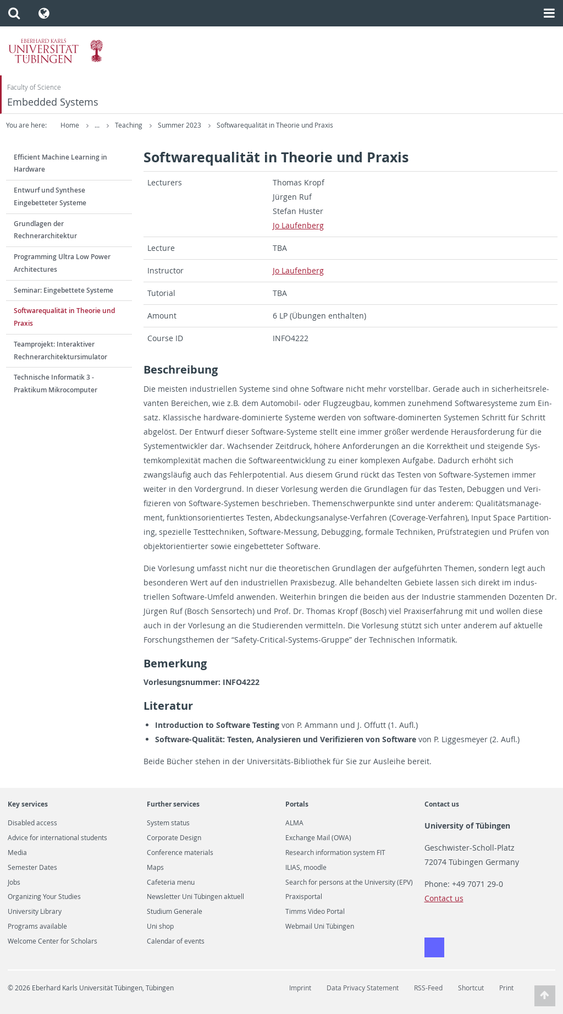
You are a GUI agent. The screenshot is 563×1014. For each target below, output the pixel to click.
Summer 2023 (256, 125)
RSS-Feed (428, 988)
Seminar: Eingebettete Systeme (63, 290)
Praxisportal (303, 896)
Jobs (14, 882)
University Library (35, 911)
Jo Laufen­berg (298, 225)
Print (506, 988)
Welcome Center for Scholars (52, 941)
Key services (28, 804)
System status (168, 823)
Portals (296, 804)
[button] (14, 13)
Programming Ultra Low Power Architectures (62, 263)
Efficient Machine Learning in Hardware (60, 163)
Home (69, 125)
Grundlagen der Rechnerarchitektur (45, 230)
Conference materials (180, 852)
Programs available (37, 926)
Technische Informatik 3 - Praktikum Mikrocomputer (55, 383)
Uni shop (160, 926)
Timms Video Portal (315, 911)
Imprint (300, 988)
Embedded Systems (52, 102)
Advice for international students (57, 838)
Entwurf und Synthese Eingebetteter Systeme (50, 196)
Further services (173, 804)
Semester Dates (32, 867)
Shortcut (471, 988)
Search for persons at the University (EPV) (349, 882)
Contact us (441, 804)
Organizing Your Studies (44, 896)
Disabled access (32, 823)
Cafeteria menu (171, 882)
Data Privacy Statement (363, 988)
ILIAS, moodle (306, 867)
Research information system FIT (335, 852)
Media (17, 852)
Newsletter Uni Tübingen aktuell (195, 896)
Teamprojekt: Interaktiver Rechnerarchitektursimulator (60, 350)
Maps (155, 867)
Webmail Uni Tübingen (319, 926)
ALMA (294, 823)
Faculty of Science (34, 87)
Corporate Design (174, 838)
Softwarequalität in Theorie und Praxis (350, 125)
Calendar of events (176, 941)
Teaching (205, 125)
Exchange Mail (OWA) (318, 838)
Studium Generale (174, 911)
